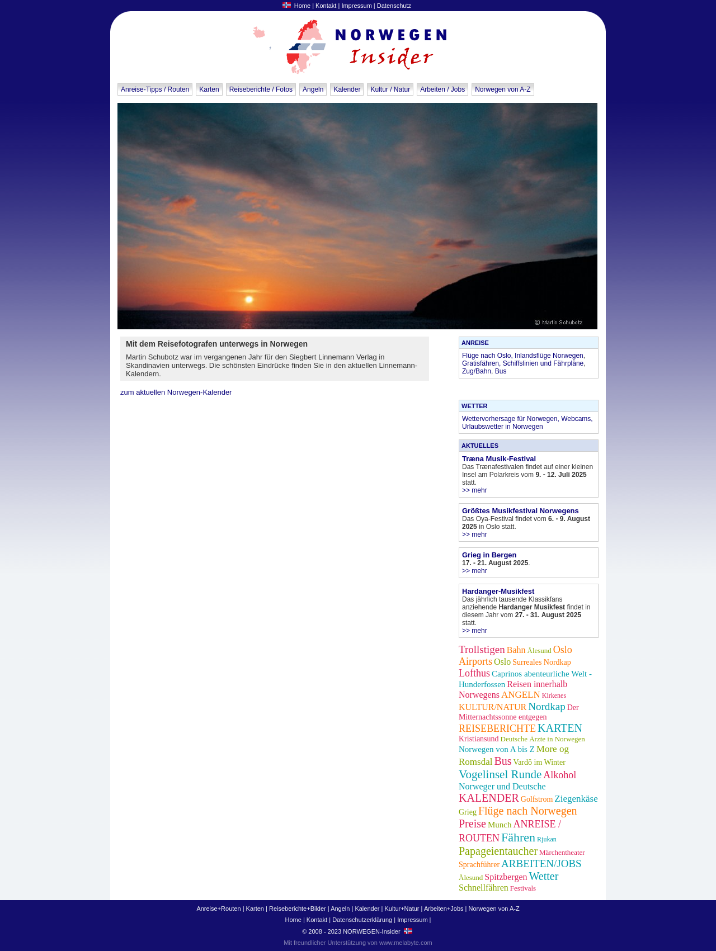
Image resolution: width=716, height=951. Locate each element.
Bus (501, 371)
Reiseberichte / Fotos (261, 89)
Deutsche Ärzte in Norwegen (543, 739)
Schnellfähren (483, 887)
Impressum (356, 5)
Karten (209, 89)
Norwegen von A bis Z (497, 749)
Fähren (518, 837)
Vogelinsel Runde (500, 774)
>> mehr (474, 490)
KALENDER (489, 798)
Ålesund (539, 650)
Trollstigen (482, 649)
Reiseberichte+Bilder (297, 908)
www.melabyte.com (405, 942)
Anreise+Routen (218, 908)
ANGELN (520, 694)
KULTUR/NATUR (492, 707)
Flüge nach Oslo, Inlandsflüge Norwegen (522, 355)
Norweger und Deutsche (502, 786)
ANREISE (475, 342)
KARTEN (560, 728)
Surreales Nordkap (541, 662)
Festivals (523, 888)
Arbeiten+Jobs (444, 908)
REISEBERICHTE (497, 728)
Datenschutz (394, 5)
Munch (500, 824)
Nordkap (546, 706)
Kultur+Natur (401, 908)
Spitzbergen (505, 877)
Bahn (516, 650)
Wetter (543, 876)
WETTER (474, 406)
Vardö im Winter (540, 762)
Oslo (502, 661)
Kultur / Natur (390, 89)
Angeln (313, 89)
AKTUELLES (479, 445)
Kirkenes (554, 695)
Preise (472, 823)
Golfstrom (537, 799)
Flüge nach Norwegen (527, 811)
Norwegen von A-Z (502, 89)
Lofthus (474, 673)
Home (302, 5)
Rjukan (547, 839)
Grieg (468, 812)
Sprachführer (479, 864)
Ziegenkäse (575, 798)
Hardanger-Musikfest (498, 591)
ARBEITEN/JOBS (541, 863)
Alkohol (559, 774)
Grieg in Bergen (489, 555)
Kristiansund (479, 739)
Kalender (346, 89)
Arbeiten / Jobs (442, 89)
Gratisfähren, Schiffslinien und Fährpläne (522, 363)
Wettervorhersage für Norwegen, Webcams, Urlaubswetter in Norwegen (527, 422)
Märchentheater (562, 852)
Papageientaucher (498, 851)
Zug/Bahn (476, 371)
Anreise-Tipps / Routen (155, 89)
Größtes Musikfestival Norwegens (520, 511)
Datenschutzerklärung (362, 919)
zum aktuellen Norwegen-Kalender (176, 392)
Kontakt (325, 5)
